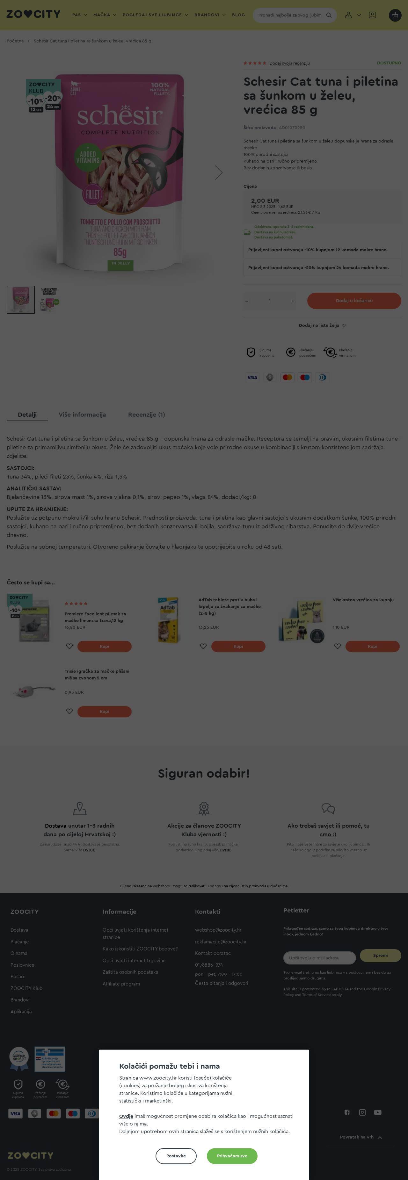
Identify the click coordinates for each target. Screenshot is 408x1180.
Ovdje (126, 1116)
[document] (207, 1117)
